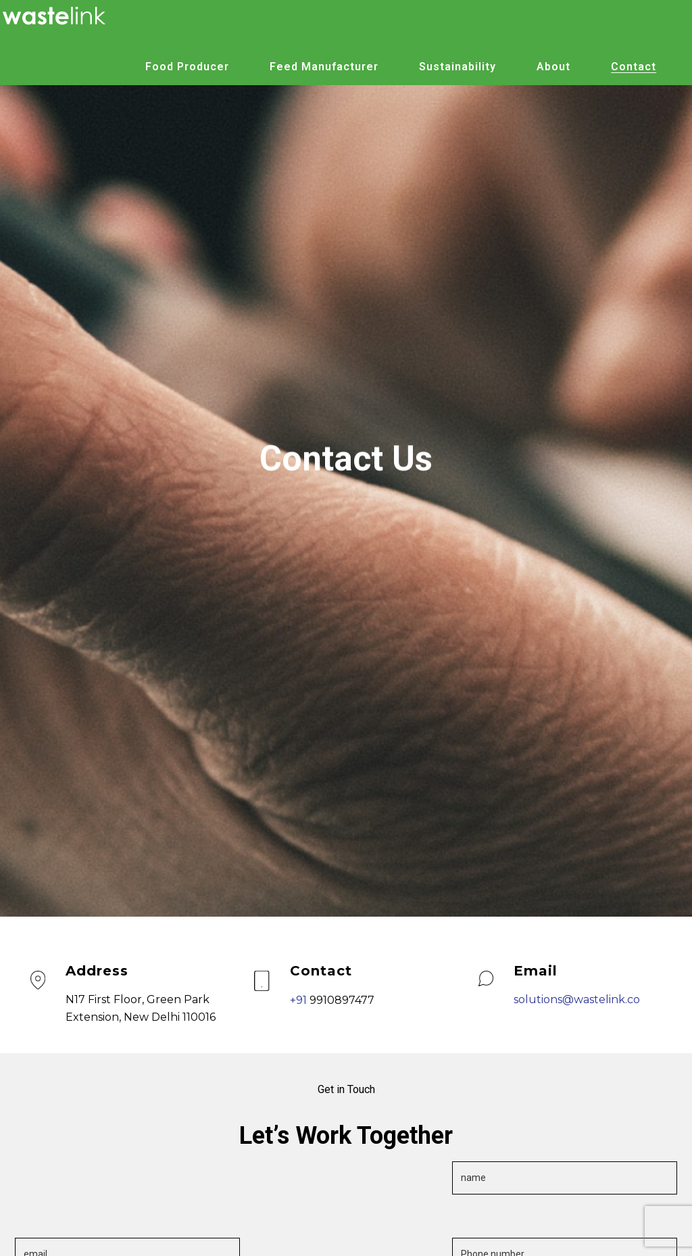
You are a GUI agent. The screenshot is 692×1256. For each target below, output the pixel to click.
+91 (300, 1000)
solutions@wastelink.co (577, 999)
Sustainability (457, 66)
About (553, 66)
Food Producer (187, 66)
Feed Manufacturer (324, 66)
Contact (633, 66)
